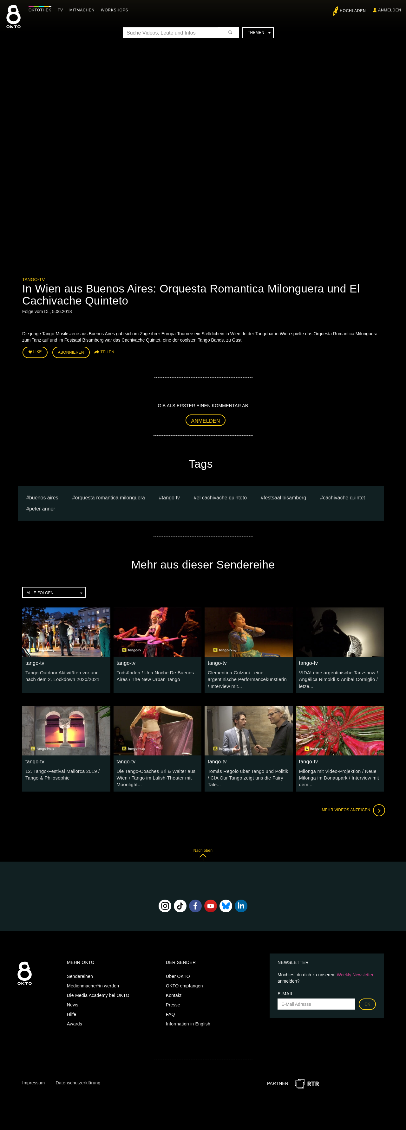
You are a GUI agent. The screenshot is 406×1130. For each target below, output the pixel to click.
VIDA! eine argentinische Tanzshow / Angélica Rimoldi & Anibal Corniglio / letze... (336, 678)
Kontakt (173, 992)
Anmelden (205, 420)
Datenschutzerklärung (78, 1079)
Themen (259, 32)
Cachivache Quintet (344, 496)
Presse (173, 1001)
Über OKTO (178, 973)
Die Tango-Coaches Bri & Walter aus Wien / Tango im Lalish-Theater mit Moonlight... (154, 775)
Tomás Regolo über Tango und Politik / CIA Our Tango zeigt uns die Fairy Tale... (247, 775)
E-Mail (286, 990)
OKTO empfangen (184, 982)
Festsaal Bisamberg (285, 496)
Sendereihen (80, 973)
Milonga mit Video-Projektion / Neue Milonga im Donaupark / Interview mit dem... (337, 775)
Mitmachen (83, 10)
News (72, 1001)
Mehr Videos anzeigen (352, 807)
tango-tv (33, 279)
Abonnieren (71, 352)
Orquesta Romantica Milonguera (110, 496)
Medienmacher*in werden (93, 982)
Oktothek (41, 10)
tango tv (171, 496)
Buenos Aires (43, 496)
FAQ (170, 1011)
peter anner (42, 507)
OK (367, 1001)
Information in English (188, 1020)
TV (62, 10)
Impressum (33, 1079)
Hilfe (71, 1011)
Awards (74, 1020)
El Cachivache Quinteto (222, 496)
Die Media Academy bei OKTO (98, 992)
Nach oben (203, 851)
